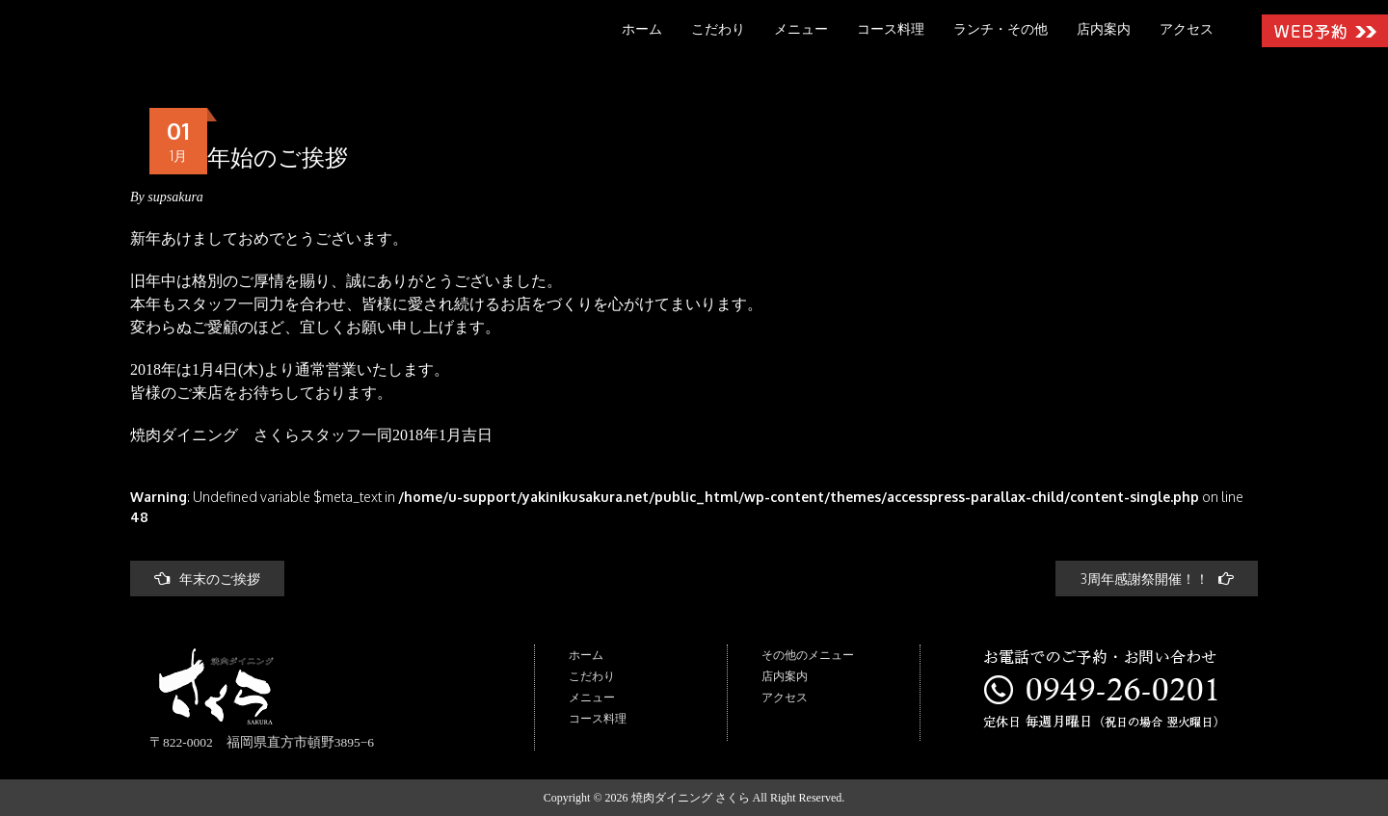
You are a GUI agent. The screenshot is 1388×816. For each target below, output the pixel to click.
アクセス (1187, 29)
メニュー (801, 29)
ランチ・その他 (1000, 29)
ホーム (642, 29)
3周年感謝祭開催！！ (1157, 578)
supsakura (175, 197)
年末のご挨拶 (207, 578)
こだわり (718, 29)
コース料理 (890, 29)
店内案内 (1104, 29)
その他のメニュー (807, 655)
